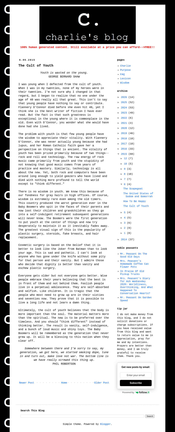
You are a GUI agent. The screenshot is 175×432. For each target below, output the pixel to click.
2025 (124, 102)
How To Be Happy (134, 201)
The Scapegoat (133, 188)
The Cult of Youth (136, 206)
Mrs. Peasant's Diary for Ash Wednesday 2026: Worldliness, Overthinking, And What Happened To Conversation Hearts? (136, 286)
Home (64, 382)
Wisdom (124, 82)
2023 (124, 112)
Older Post (101, 382)
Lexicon (125, 78)
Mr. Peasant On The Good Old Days (133, 255)
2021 (124, 123)
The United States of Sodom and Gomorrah (138, 195)
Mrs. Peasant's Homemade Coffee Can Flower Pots (134, 264)
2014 (124, 239)
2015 (124, 154)
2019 (124, 133)
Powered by (135, 392)
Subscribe (136, 383)
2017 (124, 143)
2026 (124, 97)
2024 (124, 107)
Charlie (125, 66)
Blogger (105, 424)
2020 (124, 128)
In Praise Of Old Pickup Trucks (132, 273)
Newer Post (26, 382)
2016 (124, 149)
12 (126, 158)
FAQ (122, 74)
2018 (124, 138)
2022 (124, 118)
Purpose (125, 70)
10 (126, 164)
